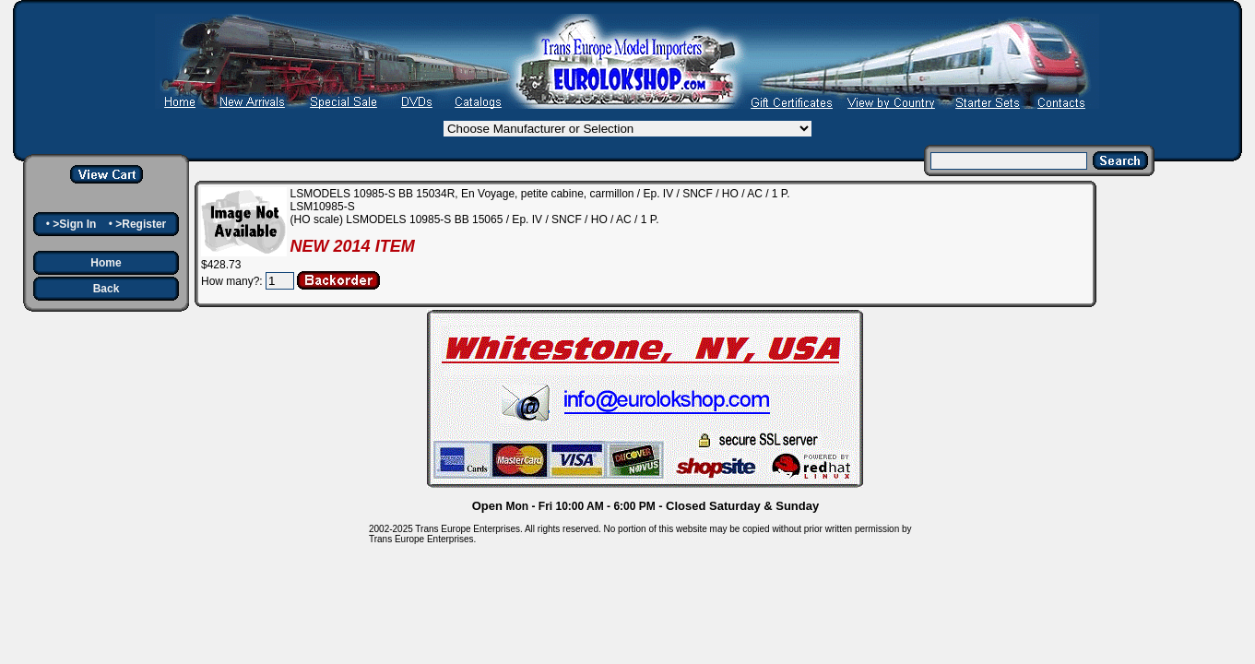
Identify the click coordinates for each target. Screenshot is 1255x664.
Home (105, 262)
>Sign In (74, 224)
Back (106, 288)
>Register (140, 224)
